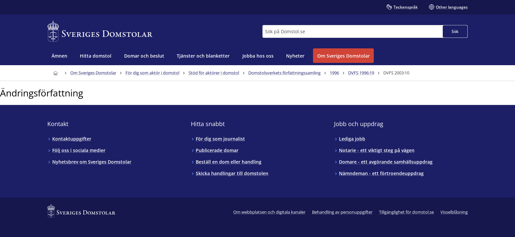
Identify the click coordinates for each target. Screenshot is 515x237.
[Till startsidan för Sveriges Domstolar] (99, 31)
